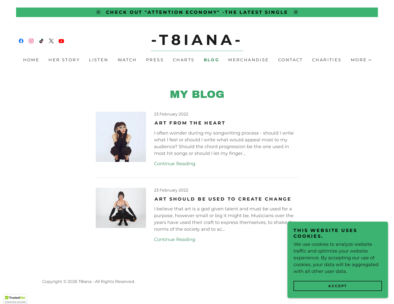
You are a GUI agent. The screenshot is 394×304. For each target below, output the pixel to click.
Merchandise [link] (248, 59)
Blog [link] (211, 59)
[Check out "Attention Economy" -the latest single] (197, 12)
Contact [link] (290, 59)
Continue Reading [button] (174, 163)
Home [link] (31, 59)
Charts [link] (184, 59)
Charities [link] (327, 59)
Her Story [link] (64, 59)
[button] (361, 60)
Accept (337, 286)
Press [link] (155, 59)
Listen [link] (99, 59)
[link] (21, 41)
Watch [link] (127, 59)
